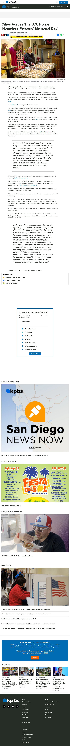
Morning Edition (15, 8)
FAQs (46, 709)
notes (36, 119)
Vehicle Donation (26, 742)
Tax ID (23, 739)
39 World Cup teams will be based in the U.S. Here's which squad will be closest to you (28, 624)
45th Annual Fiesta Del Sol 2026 (11, 505)
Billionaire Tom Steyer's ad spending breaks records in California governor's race (59, 683)
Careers (24, 707)
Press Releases (25, 714)
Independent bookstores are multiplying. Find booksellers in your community (9, 683)
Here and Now (60, 7)
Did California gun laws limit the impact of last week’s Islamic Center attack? (24, 455)
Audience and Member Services (52, 701)
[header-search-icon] (57, 2)
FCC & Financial (25, 709)
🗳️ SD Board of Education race (11, 280)
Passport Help (48, 714)
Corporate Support (26, 729)
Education (21, 677)
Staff (23, 720)
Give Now (63, 2)
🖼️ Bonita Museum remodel (10, 283)
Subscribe (35, 353)
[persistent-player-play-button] (4, 7)
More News (7, 665)
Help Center (48, 717)
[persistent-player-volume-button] (8, 7)
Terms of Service (26, 722)
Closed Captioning (49, 704)
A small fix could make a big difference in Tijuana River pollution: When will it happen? (28, 628)
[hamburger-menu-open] (3, 2)
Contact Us (47, 707)
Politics (54, 677)
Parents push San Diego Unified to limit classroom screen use (25, 682)
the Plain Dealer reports (21, 178)
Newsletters (24, 704)
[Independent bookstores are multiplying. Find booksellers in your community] (10, 671)
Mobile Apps (25, 712)
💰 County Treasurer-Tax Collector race (14, 277)
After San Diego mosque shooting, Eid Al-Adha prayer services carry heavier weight (43, 683)
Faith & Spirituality (40, 677)
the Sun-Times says (44, 132)
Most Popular (7, 565)
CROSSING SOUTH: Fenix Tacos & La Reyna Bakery (17, 556)
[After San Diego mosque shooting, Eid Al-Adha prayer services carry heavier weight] (43, 671)
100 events (15, 105)
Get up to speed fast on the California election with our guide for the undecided (25, 609)
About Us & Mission (26, 701)
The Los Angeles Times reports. (28, 185)
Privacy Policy (25, 717)
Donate (35, 658)
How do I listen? (49, 712)
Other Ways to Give (26, 737)
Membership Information (27, 734)
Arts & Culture (5, 677)
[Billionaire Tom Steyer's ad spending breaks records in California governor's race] (60, 671)
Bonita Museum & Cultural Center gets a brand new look (18, 619)
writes (9, 101)
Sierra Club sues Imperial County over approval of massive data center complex (26, 614)
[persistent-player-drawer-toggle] (68, 7)
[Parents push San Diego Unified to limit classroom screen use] (26, 671)
